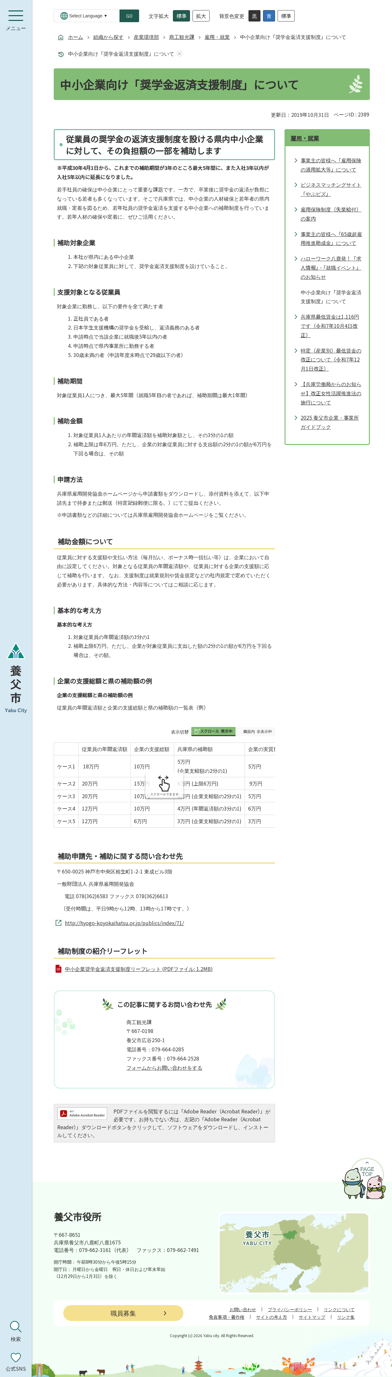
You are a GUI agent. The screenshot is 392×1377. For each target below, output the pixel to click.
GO (129, 16)
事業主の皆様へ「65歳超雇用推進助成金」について (331, 238)
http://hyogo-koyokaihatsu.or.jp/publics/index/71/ (124, 923)
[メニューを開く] (16, 20)
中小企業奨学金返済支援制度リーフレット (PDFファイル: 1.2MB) (139, 969)
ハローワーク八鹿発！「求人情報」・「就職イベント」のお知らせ (331, 267)
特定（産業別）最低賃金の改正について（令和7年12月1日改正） (331, 359)
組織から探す (108, 37)
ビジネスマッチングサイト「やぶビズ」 (331, 189)
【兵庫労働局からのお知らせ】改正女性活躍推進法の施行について (331, 393)
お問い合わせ (243, 1309)
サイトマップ (312, 1317)
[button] (213, 731)
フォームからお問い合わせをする (164, 1067)
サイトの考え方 (271, 1317)
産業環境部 (146, 37)
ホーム (75, 37)
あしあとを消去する (178, 53)
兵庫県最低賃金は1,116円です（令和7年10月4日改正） (330, 326)
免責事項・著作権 (226, 1317)
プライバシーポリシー (290, 1309)
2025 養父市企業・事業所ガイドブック (330, 422)
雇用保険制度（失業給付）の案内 (331, 213)
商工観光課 (181, 37)
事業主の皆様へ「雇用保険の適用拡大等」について (331, 164)
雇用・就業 (217, 37)
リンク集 (346, 1317)
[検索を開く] (16, 1331)
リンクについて (339, 1309)
